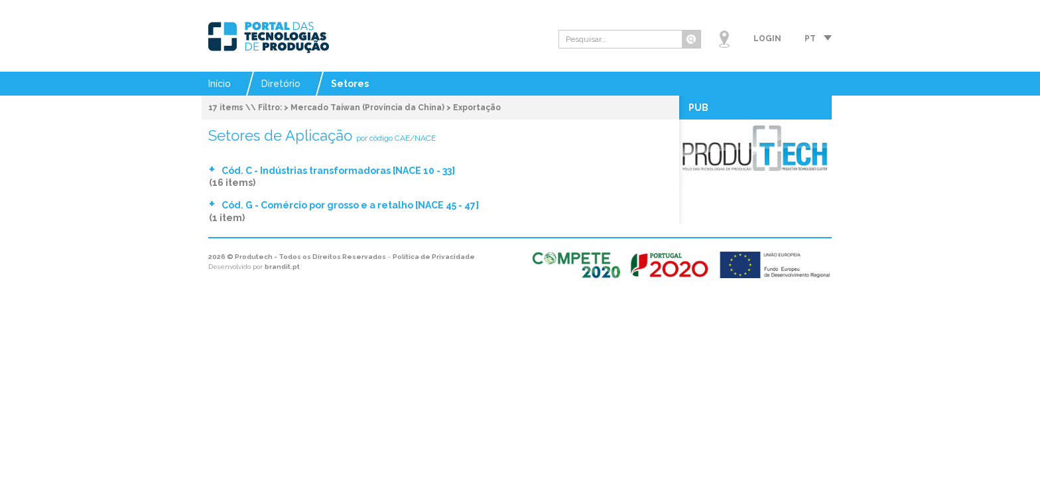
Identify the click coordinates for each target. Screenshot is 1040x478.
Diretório (280, 83)
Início (219, 83)
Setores (350, 83)
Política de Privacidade (434, 256)
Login (767, 38)
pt (810, 38)
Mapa (724, 39)
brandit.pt (282, 266)
